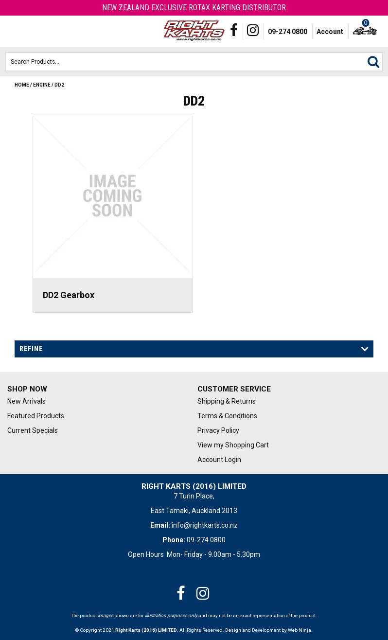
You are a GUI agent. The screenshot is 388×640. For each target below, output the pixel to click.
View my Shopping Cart (233, 445)
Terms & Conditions (227, 416)
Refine (31, 349)
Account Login (219, 459)
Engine (42, 85)
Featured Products (35, 416)
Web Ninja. (300, 630)
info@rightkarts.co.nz (205, 525)
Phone (31, 31)
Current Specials (32, 430)
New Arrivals (26, 401)
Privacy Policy (218, 430)
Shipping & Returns (226, 401)
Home (22, 85)
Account (330, 32)
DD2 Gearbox (68, 295)
